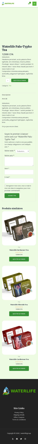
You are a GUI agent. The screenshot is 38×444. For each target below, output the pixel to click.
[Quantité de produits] (8, 80)
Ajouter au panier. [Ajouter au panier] (19, 259)
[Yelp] (13, 439)
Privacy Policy (19, 412)
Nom (7, 168)
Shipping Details (19, 415)
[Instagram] (25, 439)
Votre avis (9, 155)
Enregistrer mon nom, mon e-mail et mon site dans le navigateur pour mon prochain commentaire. (18, 188)
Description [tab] (6, 95)
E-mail (7, 177)
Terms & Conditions (19, 420)
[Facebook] (17, 439)
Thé (10, 86)
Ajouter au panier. (19, 80)
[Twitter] (21, 439)
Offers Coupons (19, 417)
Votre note (10, 151)
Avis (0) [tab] (4, 99)
